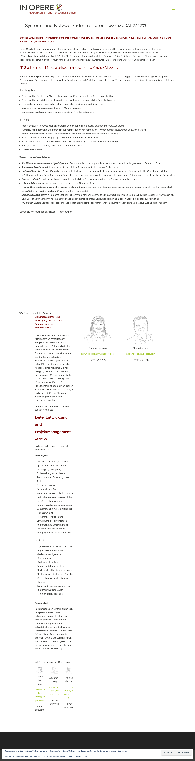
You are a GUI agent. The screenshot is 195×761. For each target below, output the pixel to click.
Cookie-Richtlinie (80, 756)
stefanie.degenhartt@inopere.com (97, 354)
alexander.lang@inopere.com (54, 691)
